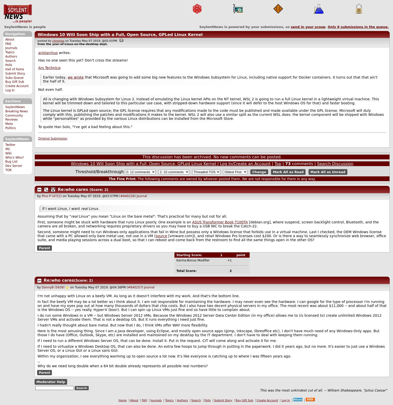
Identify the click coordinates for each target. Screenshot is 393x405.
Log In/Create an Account (245, 163)
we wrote (76, 77)
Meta (9, 124)
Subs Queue (14, 78)
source (161, 236)
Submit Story (15, 73)
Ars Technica (49, 68)
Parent (44, 248)
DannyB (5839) (53, 287)
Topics (10, 52)
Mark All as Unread (328, 172)
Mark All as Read (288, 172)
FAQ (8, 44)
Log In (10, 90)
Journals (11, 48)
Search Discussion (335, 163)
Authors (11, 56)
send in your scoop (308, 27)
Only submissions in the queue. (358, 27)
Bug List (11, 161)
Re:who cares (73, 189)
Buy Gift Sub (14, 82)
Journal (142, 196)
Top (277, 163)
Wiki (8, 153)
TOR (8, 170)
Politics (10, 128)
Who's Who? (14, 157)
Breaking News (16, 111)
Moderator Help (50, 382)
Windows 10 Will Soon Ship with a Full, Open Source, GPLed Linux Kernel (120, 34)
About (9, 39)
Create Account (17, 86)
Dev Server (13, 166)
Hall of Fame (14, 69)
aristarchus (48, 53)
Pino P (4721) (52, 196)
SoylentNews (17, 14)
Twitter (10, 145)
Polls (8, 65)
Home (123, 400)
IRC (7, 149)
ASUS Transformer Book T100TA (220, 222)
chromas (58, 41)
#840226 (128, 196)
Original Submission (52, 138)
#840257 (135, 287)
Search (10, 61)
